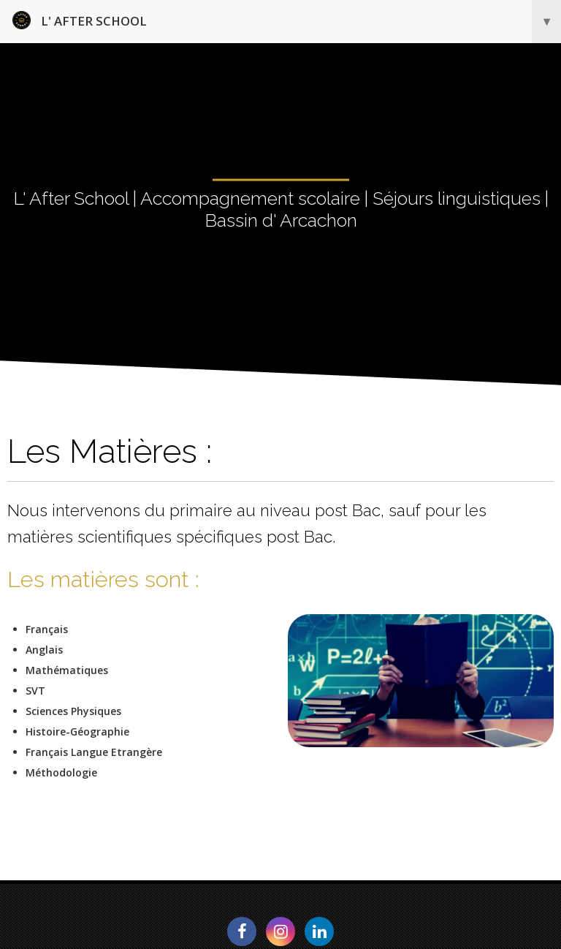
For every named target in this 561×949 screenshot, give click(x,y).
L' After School (286, 21)
